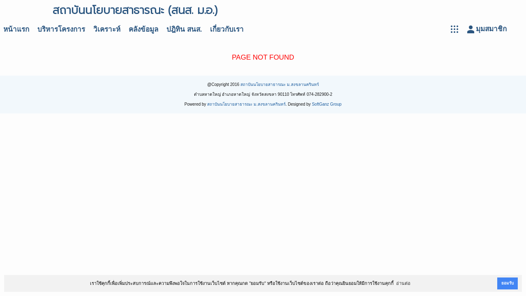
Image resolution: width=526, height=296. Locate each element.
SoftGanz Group (326, 104)
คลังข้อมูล (143, 29)
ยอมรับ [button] (507, 283)
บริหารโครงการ (61, 29)
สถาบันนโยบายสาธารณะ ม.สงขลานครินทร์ (279, 84)
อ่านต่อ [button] (403, 283)
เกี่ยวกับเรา (227, 29)
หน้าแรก (16, 29)
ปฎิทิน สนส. (184, 29)
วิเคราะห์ (106, 29)
